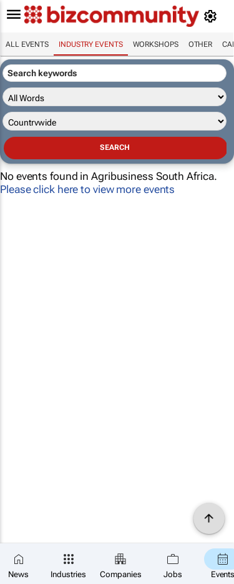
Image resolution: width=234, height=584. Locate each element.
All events (27, 44)
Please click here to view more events (87, 189)
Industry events (91, 44)
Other (200, 44)
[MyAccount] (212, 16)
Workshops (155, 44)
